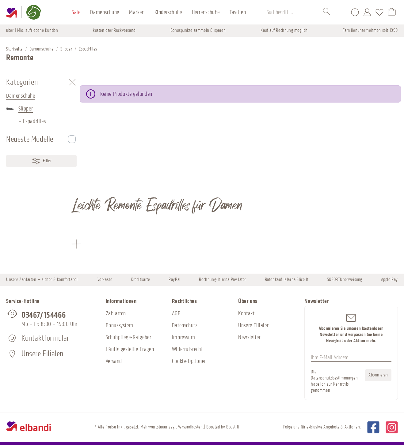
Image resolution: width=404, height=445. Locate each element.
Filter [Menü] (41, 161)
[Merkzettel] (379, 12)
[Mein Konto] (367, 12)
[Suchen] (327, 12)
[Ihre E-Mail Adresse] (351, 358)
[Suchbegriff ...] (294, 12)
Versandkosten (190, 427)
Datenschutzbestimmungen (334, 378)
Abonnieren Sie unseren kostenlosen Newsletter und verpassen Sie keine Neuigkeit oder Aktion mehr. (351, 328)
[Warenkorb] (392, 12)
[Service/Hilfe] (355, 12)
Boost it (232, 427)
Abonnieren (378, 375)
